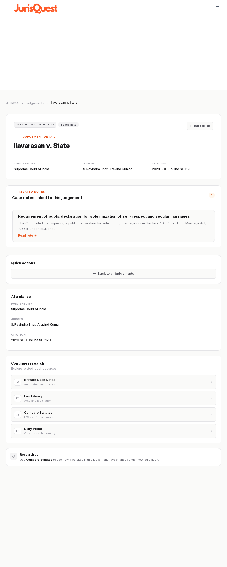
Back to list (200, 126)
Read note (27, 235)
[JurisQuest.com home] (37, 8)
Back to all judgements (113, 274)
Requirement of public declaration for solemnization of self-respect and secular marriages (104, 216)
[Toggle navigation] (217, 8)
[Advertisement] (113, 52)
